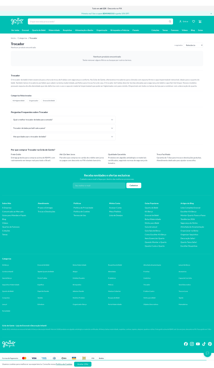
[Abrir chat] (207, 353)
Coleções (155, 30)
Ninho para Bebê (152, 223)
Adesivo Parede (78, 291)
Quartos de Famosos (11, 227)
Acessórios (182, 271)
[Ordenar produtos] (193, 45)
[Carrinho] (200, 21)
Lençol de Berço (184, 265)
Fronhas (146, 271)
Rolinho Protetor (79, 298)
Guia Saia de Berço (152, 230)
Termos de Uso (80, 215)
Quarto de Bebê (151, 207)
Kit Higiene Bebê (18, 101)
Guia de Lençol (151, 227)
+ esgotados (178, 45)
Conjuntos (6, 298)
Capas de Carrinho (185, 278)
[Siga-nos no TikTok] (204, 344)
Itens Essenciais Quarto (154, 238)
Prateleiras (112, 278)
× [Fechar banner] (211, 13)
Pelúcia (110, 285)
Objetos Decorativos (150, 304)
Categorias (22, 38)
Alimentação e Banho (84, 30)
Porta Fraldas (42, 278)
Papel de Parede (43, 291)
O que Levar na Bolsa (189, 230)
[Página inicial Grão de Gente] (17, 21)
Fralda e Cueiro (148, 291)
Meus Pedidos (115, 211)
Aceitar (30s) (82, 364)
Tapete (181, 298)
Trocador (146, 285)
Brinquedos (77, 285)
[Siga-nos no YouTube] (198, 344)
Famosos (175, 30)
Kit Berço (149, 211)
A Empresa (6, 207)
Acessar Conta (115, 207)
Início (13, 38)
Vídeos (185, 30)
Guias (200, 30)
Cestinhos (147, 278)
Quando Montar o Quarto (156, 242)
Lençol (4, 304)
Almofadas (112, 271)
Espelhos (41, 285)
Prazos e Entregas (45, 207)
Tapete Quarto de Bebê (46, 271)
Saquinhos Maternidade (10, 285)
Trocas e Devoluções (46, 211)
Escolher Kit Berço (188, 211)
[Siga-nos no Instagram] (192, 344)
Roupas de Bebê (114, 298)
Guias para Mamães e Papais (14, 215)
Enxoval (25, 30)
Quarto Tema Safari (189, 242)
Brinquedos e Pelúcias (120, 30)
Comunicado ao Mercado (13, 211)
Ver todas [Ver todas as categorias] (15, 30)
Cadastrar (134, 185)
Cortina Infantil (7, 271)
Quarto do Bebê (38, 30)
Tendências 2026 (188, 219)
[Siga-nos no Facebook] (186, 344)
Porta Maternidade (115, 304)
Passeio (136, 30)
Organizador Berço (80, 304)
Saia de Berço (7, 278)
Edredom (41, 304)
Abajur (75, 271)
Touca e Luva (183, 291)
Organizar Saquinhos (189, 234)
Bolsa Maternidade (153, 219)
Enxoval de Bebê (49, 101)
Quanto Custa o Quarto (155, 246)
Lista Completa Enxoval (190, 207)
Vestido (40, 298)
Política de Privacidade (83, 207)
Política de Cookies (82, 211)
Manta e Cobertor (114, 291)
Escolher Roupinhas (189, 246)
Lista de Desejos (116, 215)
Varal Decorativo (185, 285)
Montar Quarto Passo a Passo (193, 215)
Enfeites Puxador (79, 278)
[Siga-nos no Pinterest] (210, 344)
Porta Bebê (6, 311)
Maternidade (54, 30)
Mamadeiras (183, 304)
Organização (101, 30)
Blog (193, 30)
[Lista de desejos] (194, 21)
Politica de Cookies (64, 364)
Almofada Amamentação (152, 265)
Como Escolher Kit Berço (155, 234)
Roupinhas (67, 30)
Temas (165, 30)
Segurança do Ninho (189, 223)
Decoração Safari (188, 238)
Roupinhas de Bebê (115, 265)
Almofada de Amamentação (192, 227)
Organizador (33, 101)
